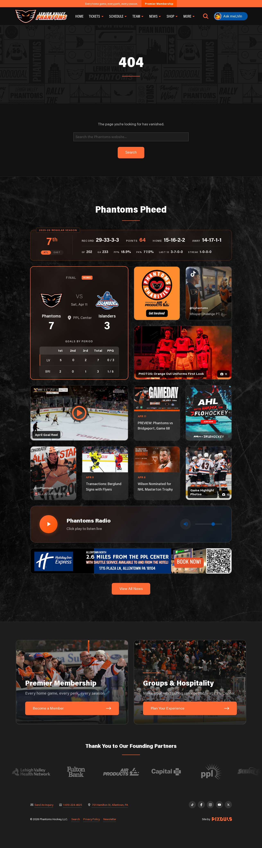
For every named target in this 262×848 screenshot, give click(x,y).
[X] (228, 804)
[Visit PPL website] (217, 772)
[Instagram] (210, 804)
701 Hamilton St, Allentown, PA (110, 804)
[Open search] (205, 16)
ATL (46, 252)
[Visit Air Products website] (127, 772)
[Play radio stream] (49, 524)
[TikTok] (192, 804)
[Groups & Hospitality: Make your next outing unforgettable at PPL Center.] (190, 682)
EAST (57, 252)
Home (79, 16)
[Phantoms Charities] (157, 293)
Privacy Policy (91, 819)
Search (75, 819)
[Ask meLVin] (231, 16)
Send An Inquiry (44, 804)
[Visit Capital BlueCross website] (172, 772)
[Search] (131, 137)
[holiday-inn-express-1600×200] (131, 560)
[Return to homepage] (40, 16)
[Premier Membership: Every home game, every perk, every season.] (72, 682)
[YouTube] (219, 804)
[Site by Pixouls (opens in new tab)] (222, 819)
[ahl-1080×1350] (209, 412)
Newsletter (109, 819)
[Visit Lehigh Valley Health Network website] (37, 772)
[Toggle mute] (185, 524)
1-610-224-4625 (72, 804)
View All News (131, 588)
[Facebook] (201, 804)
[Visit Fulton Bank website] (82, 772)
